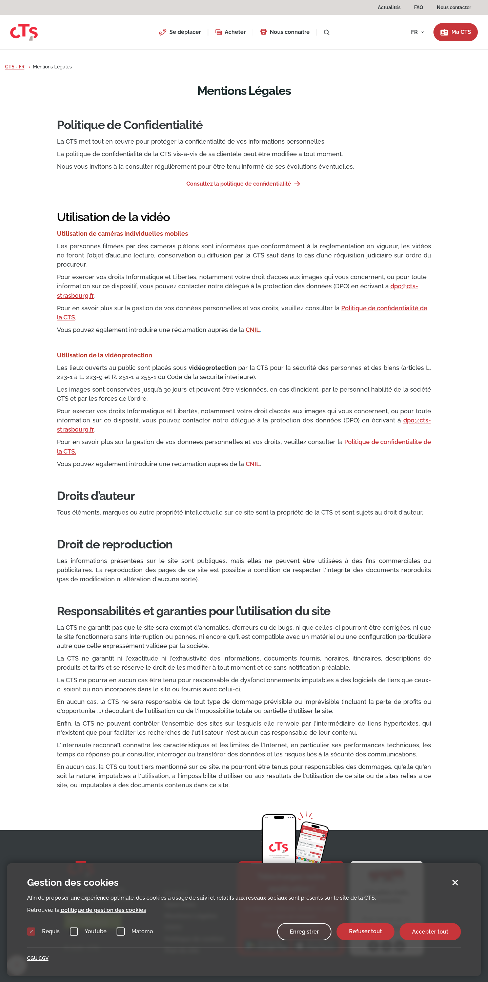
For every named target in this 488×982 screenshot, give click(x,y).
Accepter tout (430, 931)
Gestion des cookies (73, 882)
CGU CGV (37, 958)
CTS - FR (14, 66)
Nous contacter (454, 7)
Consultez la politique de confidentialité (239, 184)
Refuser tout (365, 931)
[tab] (244, 224)
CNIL (253, 463)
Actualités (389, 7)
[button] (180, 32)
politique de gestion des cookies (103, 909)
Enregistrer (304, 931)
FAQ (418, 7)
